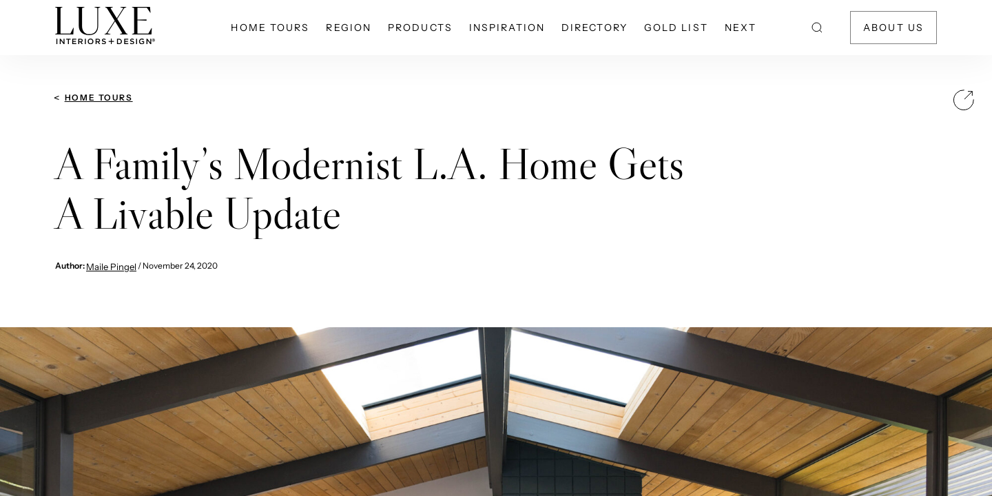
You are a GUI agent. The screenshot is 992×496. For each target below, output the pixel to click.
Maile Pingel (111, 266)
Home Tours (99, 97)
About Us (893, 27)
